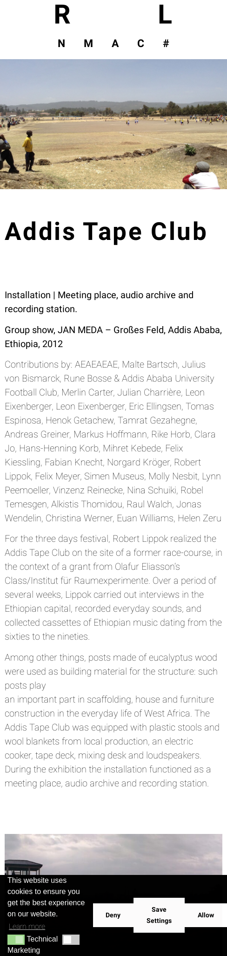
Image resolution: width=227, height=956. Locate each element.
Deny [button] (113, 915)
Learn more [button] (27, 926)
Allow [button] (206, 915)
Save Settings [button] (159, 915)
